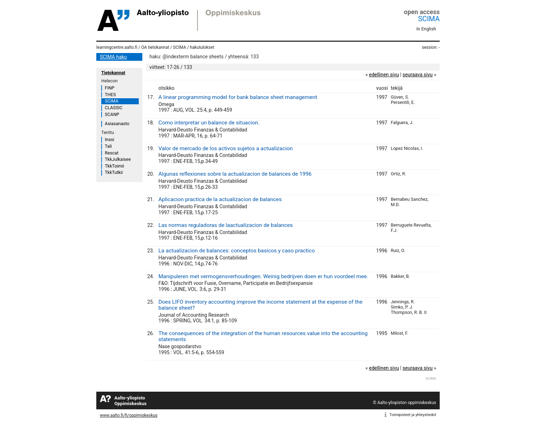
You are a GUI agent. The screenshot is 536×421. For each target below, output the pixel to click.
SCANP (112, 114)
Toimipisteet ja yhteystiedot (412, 415)
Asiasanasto (117, 123)
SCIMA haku (113, 57)
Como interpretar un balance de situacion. (209, 122)
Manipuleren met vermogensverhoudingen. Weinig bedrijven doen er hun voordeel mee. (263, 276)
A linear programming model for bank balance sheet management (237, 97)
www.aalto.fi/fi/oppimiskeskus (129, 415)
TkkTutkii (114, 172)
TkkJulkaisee (118, 159)
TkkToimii (114, 166)
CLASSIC (113, 107)
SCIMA (429, 18)
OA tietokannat (155, 47)
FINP (109, 87)
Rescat (112, 153)
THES (110, 94)
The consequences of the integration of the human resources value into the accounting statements (262, 336)
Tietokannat (113, 72)
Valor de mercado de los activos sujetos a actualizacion (225, 148)
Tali (108, 146)
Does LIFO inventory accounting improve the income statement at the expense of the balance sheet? (260, 305)
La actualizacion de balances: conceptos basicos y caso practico (236, 250)
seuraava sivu (418, 74)
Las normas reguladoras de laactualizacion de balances (225, 225)
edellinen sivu (384, 74)
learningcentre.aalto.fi (116, 47)
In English (426, 28)
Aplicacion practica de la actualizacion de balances (219, 199)
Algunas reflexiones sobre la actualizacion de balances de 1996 (235, 174)
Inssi (109, 139)
